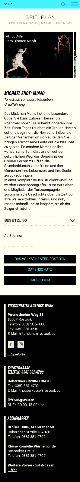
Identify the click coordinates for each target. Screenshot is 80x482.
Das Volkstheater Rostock (40, 259)
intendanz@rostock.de (37, 334)
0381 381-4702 (34, 437)
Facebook (11, 344)
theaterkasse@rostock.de (39, 391)
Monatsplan (28, 23)
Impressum (40, 280)
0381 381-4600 (33, 324)
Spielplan (40, 17)
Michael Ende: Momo (56, 23)
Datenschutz (40, 270)
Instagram (20, 344)
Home (12, 23)
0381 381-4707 (34, 456)
